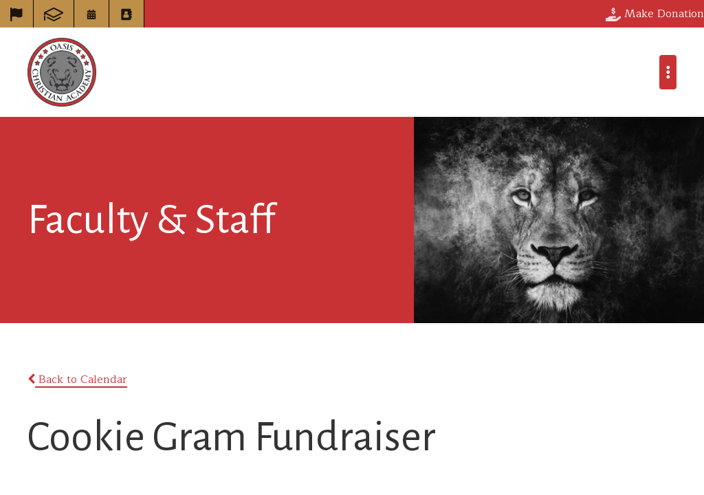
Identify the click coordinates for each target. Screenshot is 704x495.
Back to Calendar (77, 379)
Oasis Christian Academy (62, 72)
